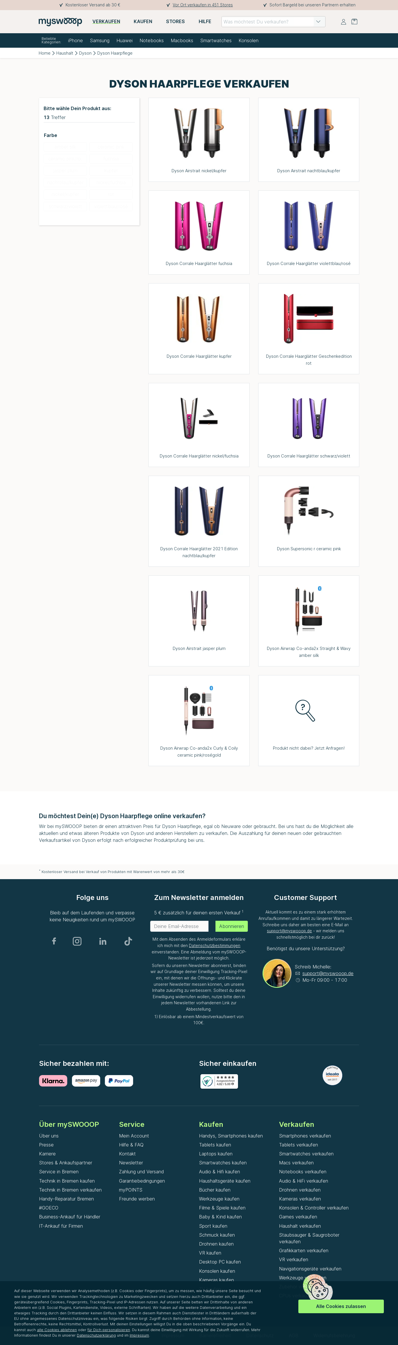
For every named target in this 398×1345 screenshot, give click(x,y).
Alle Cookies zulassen (341, 1306)
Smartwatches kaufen (223, 1163)
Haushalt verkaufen (300, 1226)
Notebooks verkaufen (302, 1171)
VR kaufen (210, 1253)
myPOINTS (130, 1190)
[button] (318, 21)
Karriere (47, 1154)
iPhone (75, 40)
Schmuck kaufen (217, 1235)
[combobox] (273, 21)
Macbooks (182, 40)
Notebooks (152, 40)
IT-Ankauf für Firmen (61, 1226)
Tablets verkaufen (298, 1145)
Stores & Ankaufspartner (65, 1163)
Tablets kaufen (215, 1145)
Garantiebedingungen (142, 1181)
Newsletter (131, 1163)
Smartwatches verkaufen (306, 1154)
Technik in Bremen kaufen (67, 1181)
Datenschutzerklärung (96, 1335)
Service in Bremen (59, 1171)
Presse (46, 1145)
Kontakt (127, 1154)
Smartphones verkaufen (305, 1136)
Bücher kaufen (214, 1190)
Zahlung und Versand (141, 1171)
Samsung (99, 40)
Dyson (85, 53)
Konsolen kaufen (217, 1271)
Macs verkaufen (296, 1163)
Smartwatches (216, 40)
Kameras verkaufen (300, 1199)
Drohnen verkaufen (300, 1190)
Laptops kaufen (216, 1154)
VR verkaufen (293, 1259)
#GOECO (48, 1208)
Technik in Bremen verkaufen (70, 1190)
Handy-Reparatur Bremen (66, 1199)
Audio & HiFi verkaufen (303, 1181)
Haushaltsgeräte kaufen (224, 1181)
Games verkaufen (298, 1217)
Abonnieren (231, 926)
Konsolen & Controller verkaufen (314, 1208)
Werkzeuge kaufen (219, 1199)
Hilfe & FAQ (131, 1145)
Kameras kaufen (216, 1280)
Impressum (139, 1335)
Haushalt (64, 53)
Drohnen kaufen (216, 1244)
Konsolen (248, 40)
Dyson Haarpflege (115, 53)
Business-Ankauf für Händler (69, 1217)
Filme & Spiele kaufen (222, 1208)
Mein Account (134, 1136)
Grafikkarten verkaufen (303, 1250)
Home (45, 53)
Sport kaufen (213, 1226)
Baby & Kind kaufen (220, 1217)
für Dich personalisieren (109, 1330)
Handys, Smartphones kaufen (231, 1136)
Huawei (124, 40)
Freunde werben (137, 1199)
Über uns (49, 1136)
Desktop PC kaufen (220, 1262)
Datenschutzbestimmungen (214, 945)
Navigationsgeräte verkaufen (310, 1269)
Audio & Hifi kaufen (219, 1171)
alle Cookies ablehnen (57, 1330)
